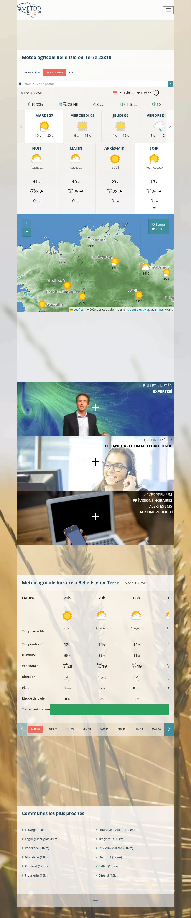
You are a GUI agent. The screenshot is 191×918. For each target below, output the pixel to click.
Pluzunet (109, 857)
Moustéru (35, 857)
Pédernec (35, 848)
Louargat (34, 830)
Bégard (107, 875)
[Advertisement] (101, 35)
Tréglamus (110, 839)
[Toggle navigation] (168, 10)
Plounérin (35, 875)
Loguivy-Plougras (40, 839)
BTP (71, 72)
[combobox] (98, 84)
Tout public (32, 72)
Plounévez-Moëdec (115, 830)
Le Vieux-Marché (114, 848)
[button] (82, 298)
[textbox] (98, 84)
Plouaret (35, 866)
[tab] (35, 729)
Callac (107, 866)
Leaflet (76, 309)
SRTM (159, 309)
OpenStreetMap (138, 309)
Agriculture (54, 72)
